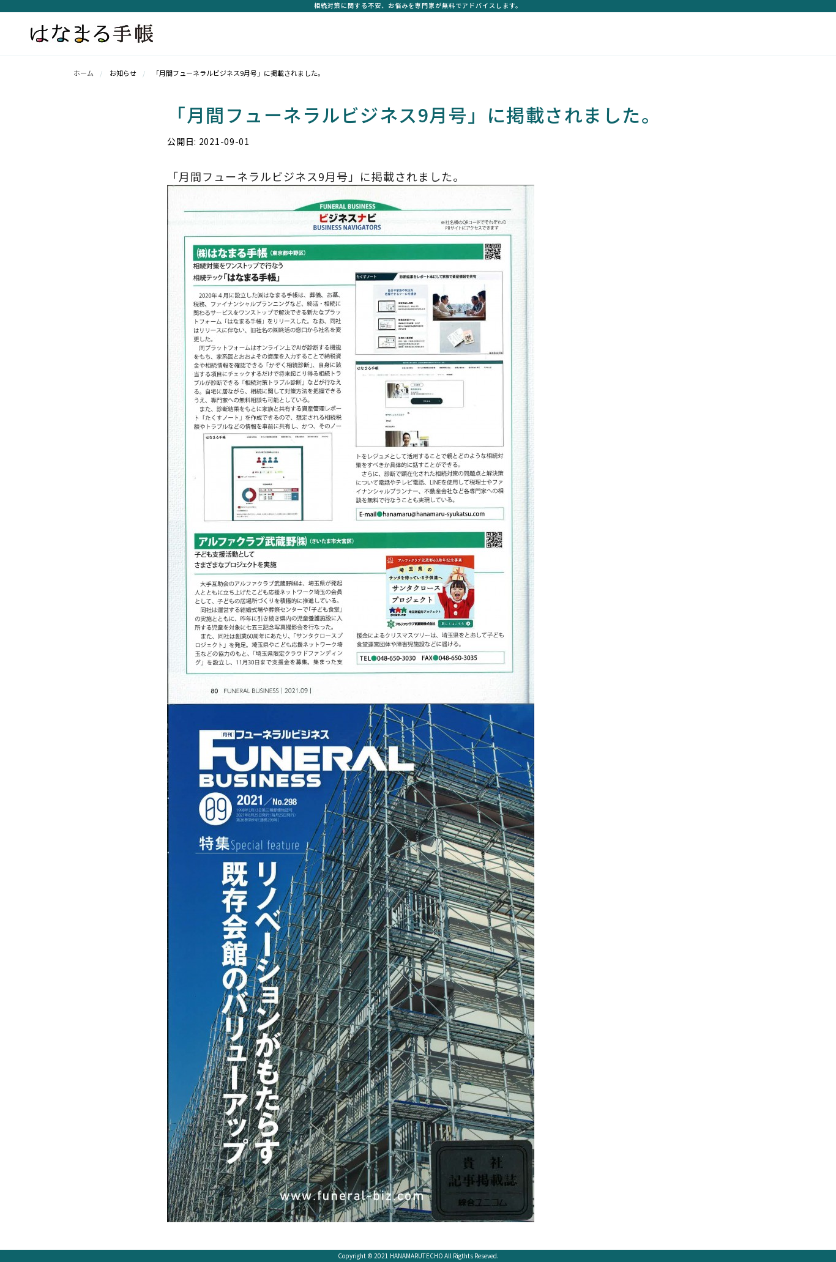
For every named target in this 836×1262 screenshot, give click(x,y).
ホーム (83, 73)
